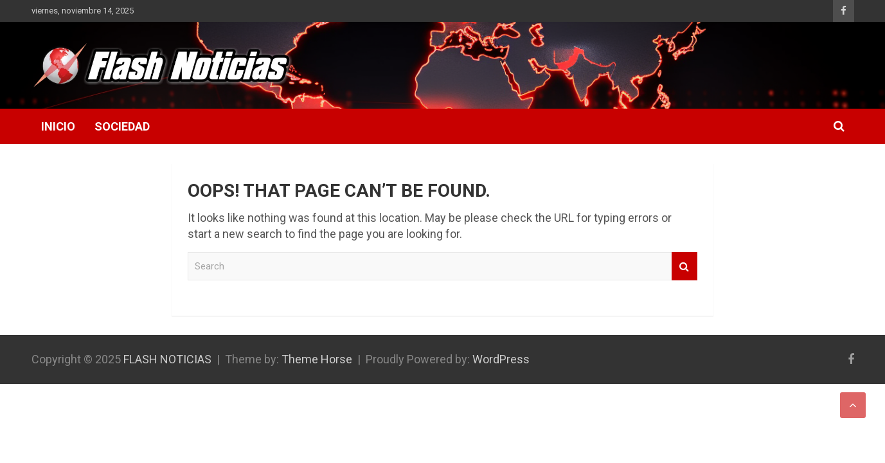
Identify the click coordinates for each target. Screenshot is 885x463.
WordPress (501, 359)
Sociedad (122, 126)
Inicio (58, 126)
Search (684, 266)
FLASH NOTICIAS (167, 359)
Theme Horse (317, 359)
